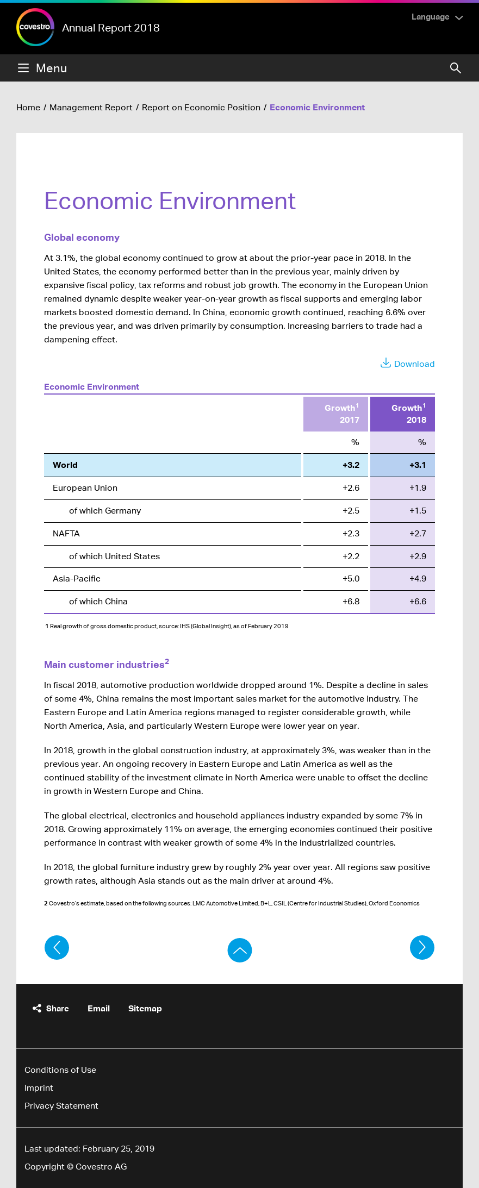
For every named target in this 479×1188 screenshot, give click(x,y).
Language (431, 16)
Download (414, 364)
